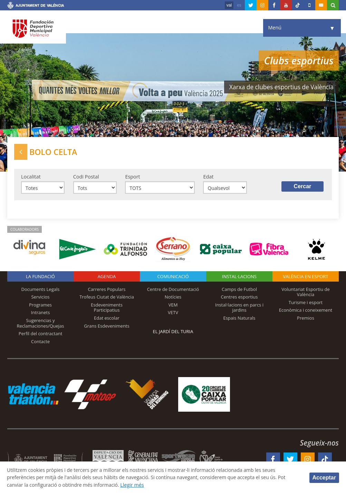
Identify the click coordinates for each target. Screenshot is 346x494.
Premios (305, 319)
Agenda (107, 277)
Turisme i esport (306, 303)
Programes (40, 306)
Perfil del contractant (41, 335)
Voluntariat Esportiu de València (305, 293)
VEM (173, 306)
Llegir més (136, 485)
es (239, 5)
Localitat (31, 177)
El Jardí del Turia (173, 332)
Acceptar (324, 478)
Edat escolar (106, 319)
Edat (208, 177)
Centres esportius (239, 298)
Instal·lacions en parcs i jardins (239, 308)
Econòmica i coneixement (306, 311)
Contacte (40, 342)
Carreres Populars (106, 290)
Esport (132, 177)
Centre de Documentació (173, 290)
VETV (173, 314)
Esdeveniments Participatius (107, 308)
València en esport (305, 277)
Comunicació (173, 277)
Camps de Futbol (239, 290)
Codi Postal (86, 177)
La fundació (40, 277)
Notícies (173, 298)
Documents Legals (40, 290)
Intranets (40, 314)
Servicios (40, 298)
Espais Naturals (239, 319)
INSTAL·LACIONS (239, 277)
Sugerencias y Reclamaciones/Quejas (40, 324)
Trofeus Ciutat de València (106, 298)
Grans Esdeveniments (106, 327)
